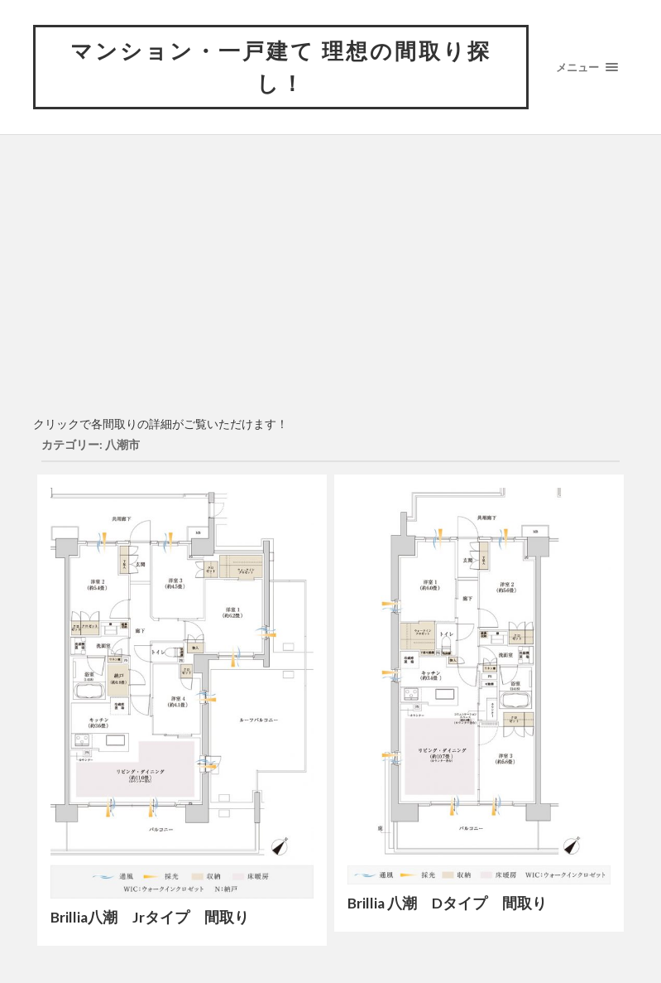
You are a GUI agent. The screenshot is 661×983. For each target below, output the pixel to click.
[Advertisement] (331, 284)
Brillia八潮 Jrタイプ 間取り (149, 917)
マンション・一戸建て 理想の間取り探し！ (280, 66)
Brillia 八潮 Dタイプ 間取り (447, 903)
